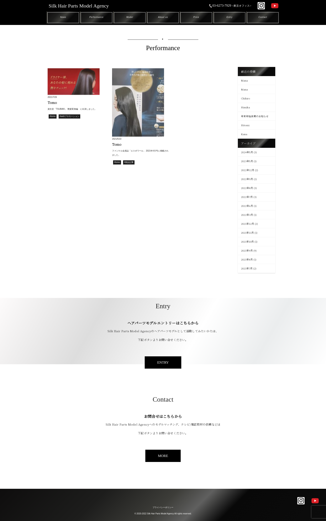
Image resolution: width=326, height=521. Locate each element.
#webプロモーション (69, 117)
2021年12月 (247, 223)
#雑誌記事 (129, 163)
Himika (245, 107)
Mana (244, 80)
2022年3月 (247, 214)
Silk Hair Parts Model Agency (79, 6)
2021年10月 (247, 241)
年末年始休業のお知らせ (254, 116)
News (63, 17)
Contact (262, 17)
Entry (229, 17)
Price (196, 17)
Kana (244, 134)
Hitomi (245, 125)
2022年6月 (247, 205)
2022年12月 (247, 170)
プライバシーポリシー (163, 507)
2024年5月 (247, 152)
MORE (163, 456)
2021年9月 (247, 250)
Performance (96, 17)
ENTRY (163, 362)
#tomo (53, 117)
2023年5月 (247, 161)
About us (163, 17)
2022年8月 (247, 188)
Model (129, 17)
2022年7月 (247, 197)
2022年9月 (247, 179)
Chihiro (245, 98)
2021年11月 (247, 232)
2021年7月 (247, 268)
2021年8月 (247, 259)
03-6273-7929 (230, 5)
